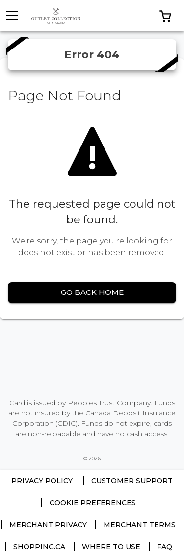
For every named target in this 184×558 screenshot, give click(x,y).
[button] (165, 15)
